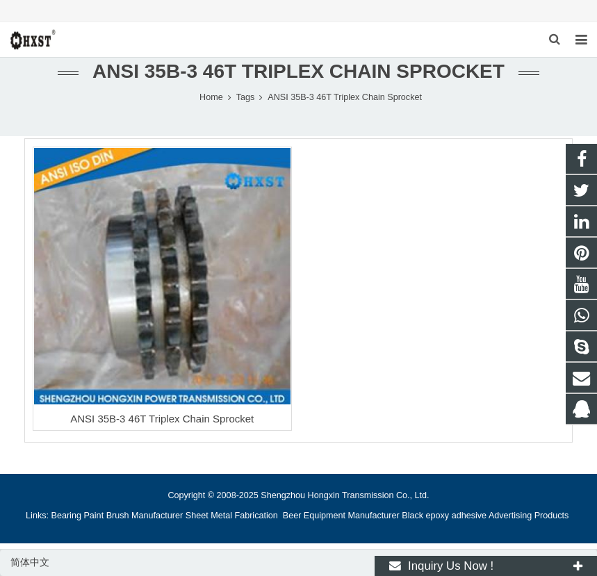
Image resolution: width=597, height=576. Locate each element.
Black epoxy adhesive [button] (444, 515)
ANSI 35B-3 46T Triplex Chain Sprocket (162, 419)
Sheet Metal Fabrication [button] (233, 515)
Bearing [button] (66, 515)
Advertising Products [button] (529, 515)
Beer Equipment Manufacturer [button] (341, 515)
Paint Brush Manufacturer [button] (133, 515)
